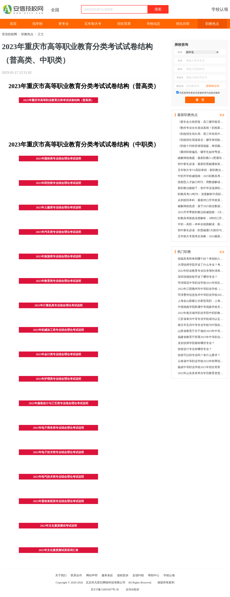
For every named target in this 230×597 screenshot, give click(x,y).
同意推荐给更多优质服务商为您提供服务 (199, 92)
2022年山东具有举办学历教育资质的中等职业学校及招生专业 (202, 373)
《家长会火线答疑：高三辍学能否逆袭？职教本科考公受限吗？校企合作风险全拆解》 (202, 121)
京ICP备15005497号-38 (105, 589)
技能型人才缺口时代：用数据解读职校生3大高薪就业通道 (202, 182)
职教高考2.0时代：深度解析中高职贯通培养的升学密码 (202, 194)
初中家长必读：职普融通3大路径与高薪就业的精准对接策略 (202, 230)
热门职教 (184, 252)
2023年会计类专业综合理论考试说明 (58, 354)
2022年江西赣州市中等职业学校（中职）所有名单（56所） (202, 288)
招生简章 (124, 24)
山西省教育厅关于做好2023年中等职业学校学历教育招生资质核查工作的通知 (202, 330)
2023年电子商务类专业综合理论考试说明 (58, 427)
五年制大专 (92, 24)
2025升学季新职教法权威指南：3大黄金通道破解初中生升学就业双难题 (202, 212)
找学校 (37, 24)
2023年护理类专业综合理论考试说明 (58, 378)
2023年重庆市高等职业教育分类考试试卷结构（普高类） (58, 100)
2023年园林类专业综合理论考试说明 (58, 158)
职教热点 (212, 24)
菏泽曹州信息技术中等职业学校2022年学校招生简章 (202, 294)
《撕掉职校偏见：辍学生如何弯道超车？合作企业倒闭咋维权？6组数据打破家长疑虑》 (202, 151)
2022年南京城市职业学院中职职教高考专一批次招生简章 (202, 312)
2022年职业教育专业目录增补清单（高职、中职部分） (202, 270)
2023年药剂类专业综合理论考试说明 (58, 183)
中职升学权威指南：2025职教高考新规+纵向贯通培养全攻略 (202, 176)
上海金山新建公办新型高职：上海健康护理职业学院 (202, 300)
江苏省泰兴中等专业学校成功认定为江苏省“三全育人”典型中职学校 (202, 318)
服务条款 (107, 575)
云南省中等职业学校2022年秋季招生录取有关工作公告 (202, 361)
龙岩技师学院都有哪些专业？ (196, 343)
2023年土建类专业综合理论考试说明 (58, 207)
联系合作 (76, 575)
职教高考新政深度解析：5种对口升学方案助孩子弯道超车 (202, 218)
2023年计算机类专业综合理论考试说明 (58, 305)
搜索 (158, 9)
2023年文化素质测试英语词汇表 (58, 550)
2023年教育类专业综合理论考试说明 (58, 280)
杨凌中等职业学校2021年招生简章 (199, 367)
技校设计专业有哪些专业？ (195, 349)
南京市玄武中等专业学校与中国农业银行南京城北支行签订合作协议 (202, 324)
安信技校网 (9, 34)
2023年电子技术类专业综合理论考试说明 (58, 452)
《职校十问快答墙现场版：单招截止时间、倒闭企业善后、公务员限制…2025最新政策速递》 (202, 145)
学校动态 (153, 24)
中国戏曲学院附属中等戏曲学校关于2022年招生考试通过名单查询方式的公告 (202, 306)
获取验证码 (212, 86)
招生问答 (183, 24)
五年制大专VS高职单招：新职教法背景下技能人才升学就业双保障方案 (202, 170)
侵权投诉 (122, 575)
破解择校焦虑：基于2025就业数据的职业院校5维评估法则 (202, 206)
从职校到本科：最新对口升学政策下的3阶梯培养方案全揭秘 (202, 200)
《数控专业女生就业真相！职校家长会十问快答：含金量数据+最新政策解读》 (202, 127)
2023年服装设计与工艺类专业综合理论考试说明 (58, 403)
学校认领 (220, 9)
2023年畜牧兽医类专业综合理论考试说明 (58, 501)
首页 (13, 24)
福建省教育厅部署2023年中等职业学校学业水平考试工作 (202, 337)
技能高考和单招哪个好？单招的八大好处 (202, 258)
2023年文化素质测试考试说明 (58, 525)
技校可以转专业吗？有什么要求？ (199, 355)
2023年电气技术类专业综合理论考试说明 (58, 476)
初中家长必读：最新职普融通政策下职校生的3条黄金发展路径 (202, 163)
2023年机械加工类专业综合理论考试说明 (58, 329)
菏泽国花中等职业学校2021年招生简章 (202, 282)
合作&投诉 (132, 589)
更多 (222, 115)
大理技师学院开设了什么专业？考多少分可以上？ (202, 264)
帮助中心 (153, 575)
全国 (55, 10)
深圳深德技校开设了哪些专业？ (197, 276)
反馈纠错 (138, 575)
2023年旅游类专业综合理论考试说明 (58, 256)
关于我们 (61, 575)
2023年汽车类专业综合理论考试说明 (58, 231)
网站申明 (91, 575)
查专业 (63, 24)
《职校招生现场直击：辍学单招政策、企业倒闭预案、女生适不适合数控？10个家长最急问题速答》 (202, 139)
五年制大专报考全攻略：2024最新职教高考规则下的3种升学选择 (202, 236)
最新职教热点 (187, 115)
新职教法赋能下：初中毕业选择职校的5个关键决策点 (202, 188)
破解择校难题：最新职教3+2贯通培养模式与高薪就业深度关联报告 (202, 157)
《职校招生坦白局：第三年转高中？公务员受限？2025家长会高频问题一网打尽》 (202, 133)
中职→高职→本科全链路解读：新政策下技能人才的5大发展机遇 (202, 224)
